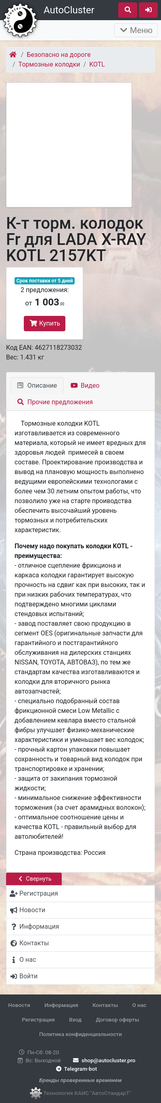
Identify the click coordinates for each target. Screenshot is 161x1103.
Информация (61, 1005)
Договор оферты (117, 1019)
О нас (139, 1005)
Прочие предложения (55, 402)
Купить (44, 323)
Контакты (105, 1005)
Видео (85, 385)
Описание (37, 385)
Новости (19, 1005)
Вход (75, 1019)
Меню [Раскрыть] (136, 30)
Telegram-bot (75, 1068)
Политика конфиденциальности (80, 1034)
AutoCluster (69, 10)
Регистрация (38, 1019)
